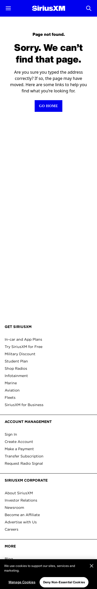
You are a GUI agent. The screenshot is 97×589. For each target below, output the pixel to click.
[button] (8, 8)
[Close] (91, 577)
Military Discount (20, 354)
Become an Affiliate (22, 515)
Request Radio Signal (24, 463)
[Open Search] (89, 8)
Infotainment (16, 376)
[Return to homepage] (48, 106)
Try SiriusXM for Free (23, 347)
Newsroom (14, 507)
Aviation (12, 390)
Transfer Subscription (24, 456)
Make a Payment (19, 449)
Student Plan (16, 361)
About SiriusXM (19, 493)
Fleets (10, 397)
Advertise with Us (21, 522)
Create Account (19, 442)
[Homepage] (48, 8)
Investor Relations (21, 500)
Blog (9, 559)
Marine (11, 383)
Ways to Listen (18, 566)
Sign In (11, 434)
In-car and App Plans (23, 339)
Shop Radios (16, 368)
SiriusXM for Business (24, 405)
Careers (11, 529)
